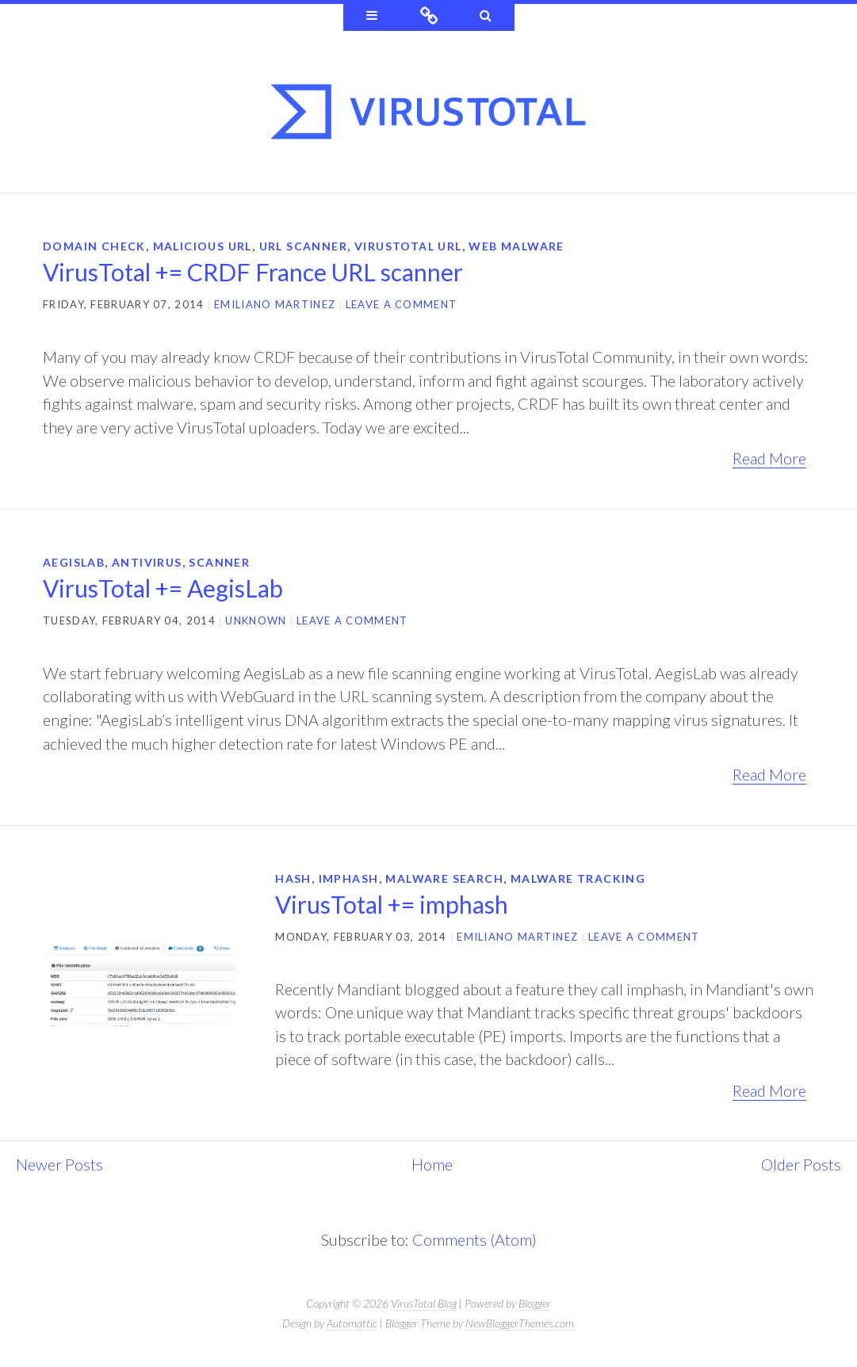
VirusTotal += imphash (391, 904)
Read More (769, 458)
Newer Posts (59, 1164)
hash (293, 878)
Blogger (534, 1303)
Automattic (352, 1323)
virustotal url (408, 246)
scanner (219, 562)
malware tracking (578, 878)
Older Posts (801, 1164)
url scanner (303, 246)
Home (432, 1164)
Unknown (255, 620)
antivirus (147, 562)
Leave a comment (401, 304)
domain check (94, 246)
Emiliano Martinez (274, 304)
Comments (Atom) (474, 1239)
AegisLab (74, 562)
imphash (349, 878)
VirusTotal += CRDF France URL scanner (253, 272)
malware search (444, 878)
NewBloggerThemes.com (519, 1323)
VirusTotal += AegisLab (163, 588)
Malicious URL (202, 246)
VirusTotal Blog (424, 1303)
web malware (516, 246)
